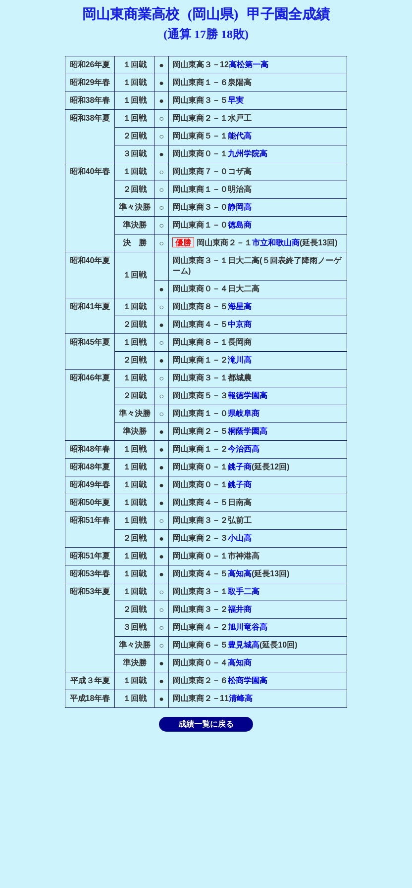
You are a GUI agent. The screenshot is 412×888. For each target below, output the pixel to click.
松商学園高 (247, 680)
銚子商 (240, 467)
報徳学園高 (247, 395)
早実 (236, 100)
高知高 (240, 573)
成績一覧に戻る (206, 724)
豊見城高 (243, 645)
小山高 (240, 538)
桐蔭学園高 (247, 431)
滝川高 (240, 360)
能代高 (240, 136)
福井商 (240, 609)
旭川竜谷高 (247, 627)
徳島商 (240, 225)
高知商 (240, 662)
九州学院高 (247, 153)
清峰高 (241, 698)
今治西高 (243, 449)
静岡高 (240, 207)
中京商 (240, 324)
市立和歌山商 (276, 242)
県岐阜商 (243, 413)
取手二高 (243, 591)
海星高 (240, 306)
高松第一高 (248, 64)
